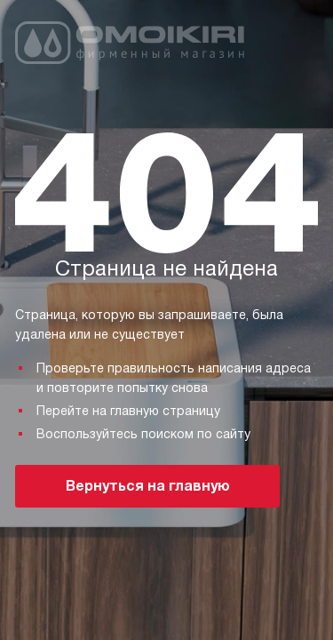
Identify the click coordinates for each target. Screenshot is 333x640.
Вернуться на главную (148, 485)
